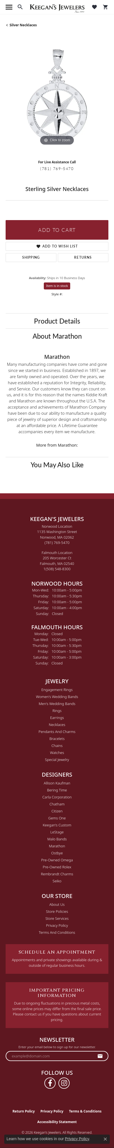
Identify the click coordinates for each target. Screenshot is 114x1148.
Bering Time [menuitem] (57, 790)
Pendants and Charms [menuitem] (56, 731)
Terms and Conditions (57, 932)
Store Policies (57, 911)
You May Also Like (57, 464)
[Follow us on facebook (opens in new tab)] (50, 1083)
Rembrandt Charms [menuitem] (57, 873)
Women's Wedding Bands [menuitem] (57, 696)
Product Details (57, 321)
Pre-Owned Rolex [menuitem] (57, 866)
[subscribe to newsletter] (100, 1056)
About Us (57, 904)
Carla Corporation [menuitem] (57, 797)
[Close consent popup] (105, 1139)
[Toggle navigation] (9, 7)
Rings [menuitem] (57, 710)
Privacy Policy (57, 925)
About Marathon (57, 336)
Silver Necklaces (23, 25)
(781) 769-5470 (57, 168)
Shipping (31, 257)
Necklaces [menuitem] (57, 724)
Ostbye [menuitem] (57, 852)
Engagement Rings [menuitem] (56, 689)
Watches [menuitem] (57, 752)
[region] (57, 95)
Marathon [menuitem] (57, 845)
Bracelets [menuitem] (57, 738)
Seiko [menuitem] (57, 880)
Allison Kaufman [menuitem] (57, 783)
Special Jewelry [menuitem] (57, 759)
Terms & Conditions (85, 1111)
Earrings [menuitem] (57, 717)
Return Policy (23, 1111)
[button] (20, 7)
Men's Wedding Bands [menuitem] (57, 703)
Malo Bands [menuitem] (57, 838)
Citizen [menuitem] (56, 811)
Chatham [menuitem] (57, 804)
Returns (83, 257)
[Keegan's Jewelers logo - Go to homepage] (57, 7)
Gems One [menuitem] (57, 818)
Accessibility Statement (57, 1121)
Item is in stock (57, 286)
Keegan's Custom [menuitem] (57, 825)
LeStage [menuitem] (56, 832)
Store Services (57, 918)
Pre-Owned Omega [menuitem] (57, 859)
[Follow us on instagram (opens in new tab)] (64, 1083)
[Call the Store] (57, 542)
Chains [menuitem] (57, 745)
